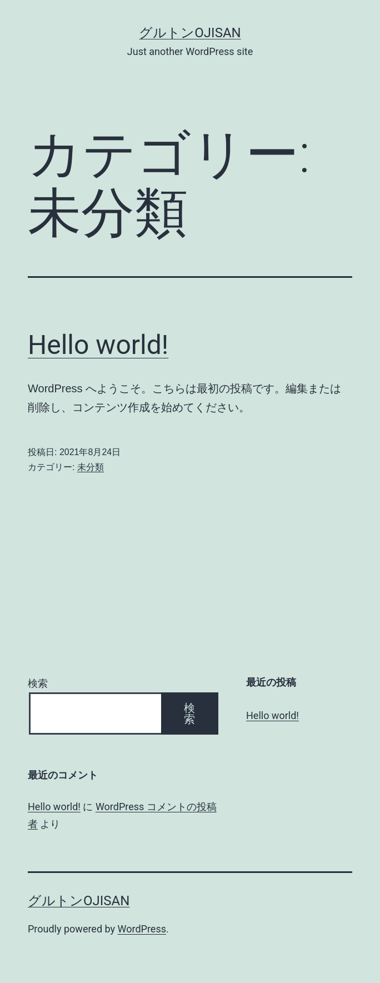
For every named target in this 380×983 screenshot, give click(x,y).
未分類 (90, 467)
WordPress (142, 929)
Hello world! (98, 345)
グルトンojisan (190, 33)
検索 (38, 683)
